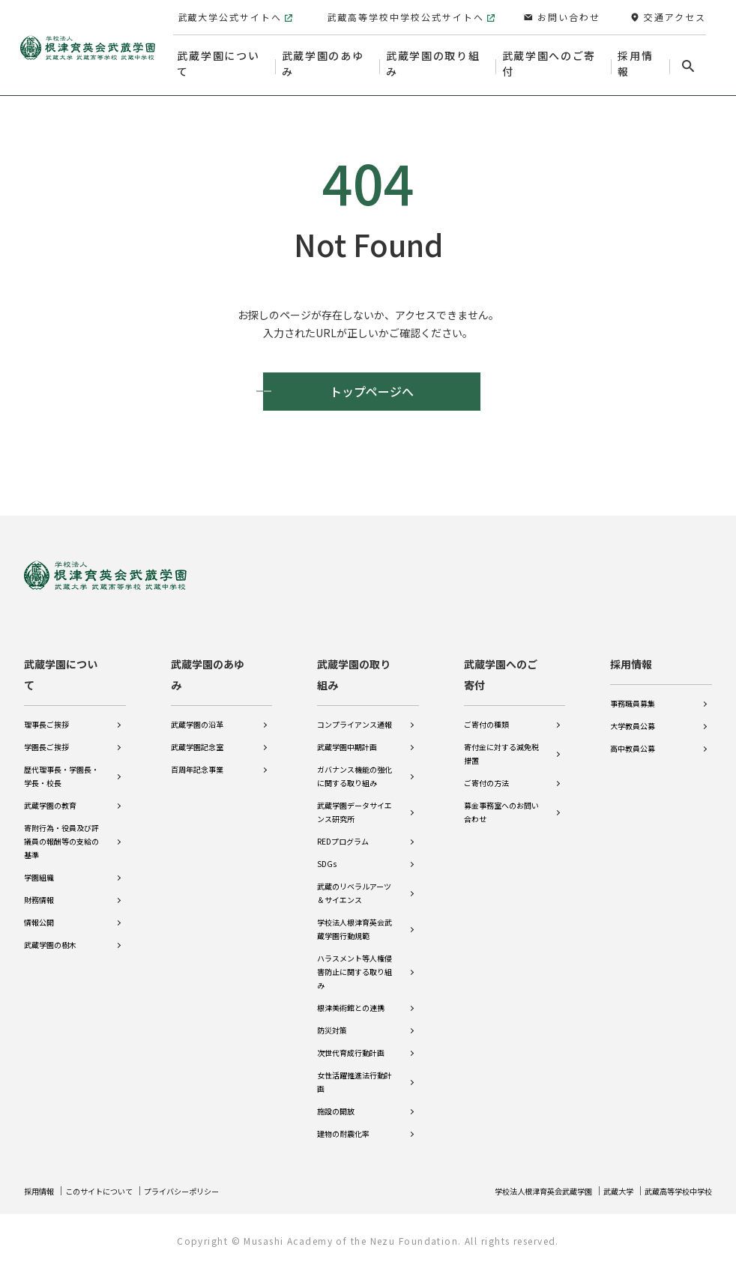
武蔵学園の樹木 (50, 935)
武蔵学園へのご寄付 (500, 665)
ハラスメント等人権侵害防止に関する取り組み (354, 962)
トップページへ (372, 391)
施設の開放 (336, 1101)
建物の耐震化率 (343, 1123)
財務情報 (39, 890)
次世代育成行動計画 (350, 1042)
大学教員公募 (632, 716)
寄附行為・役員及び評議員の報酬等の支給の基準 (61, 831)
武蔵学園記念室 (197, 737)
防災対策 (332, 1020)
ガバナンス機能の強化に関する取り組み (354, 766)
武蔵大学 (602, 1190)
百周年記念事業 (197, 759)
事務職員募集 (632, 693)
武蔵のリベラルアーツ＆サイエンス (354, 883)
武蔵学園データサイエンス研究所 (354, 802)
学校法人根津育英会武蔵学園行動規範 (354, 919)
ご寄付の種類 (486, 714)
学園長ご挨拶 (46, 737)
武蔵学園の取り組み (353, 665)
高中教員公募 (632, 738)
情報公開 (39, 912)
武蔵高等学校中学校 (671, 1190)
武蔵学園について (60, 665)
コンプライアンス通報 (354, 714)
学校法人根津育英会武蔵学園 (514, 1190)
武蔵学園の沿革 (197, 714)
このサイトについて (111, 1190)
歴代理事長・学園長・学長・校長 (61, 766)
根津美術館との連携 (350, 997)
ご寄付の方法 (486, 773)
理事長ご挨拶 (46, 714)
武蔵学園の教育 (50, 795)
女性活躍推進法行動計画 (354, 1072)
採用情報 (631, 654)
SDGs (327, 854)
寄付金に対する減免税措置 (501, 743)
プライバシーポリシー (208, 1190)
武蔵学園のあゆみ (207, 665)
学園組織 (39, 867)
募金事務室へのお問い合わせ (501, 802)
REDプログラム (343, 831)
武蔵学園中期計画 (347, 737)
